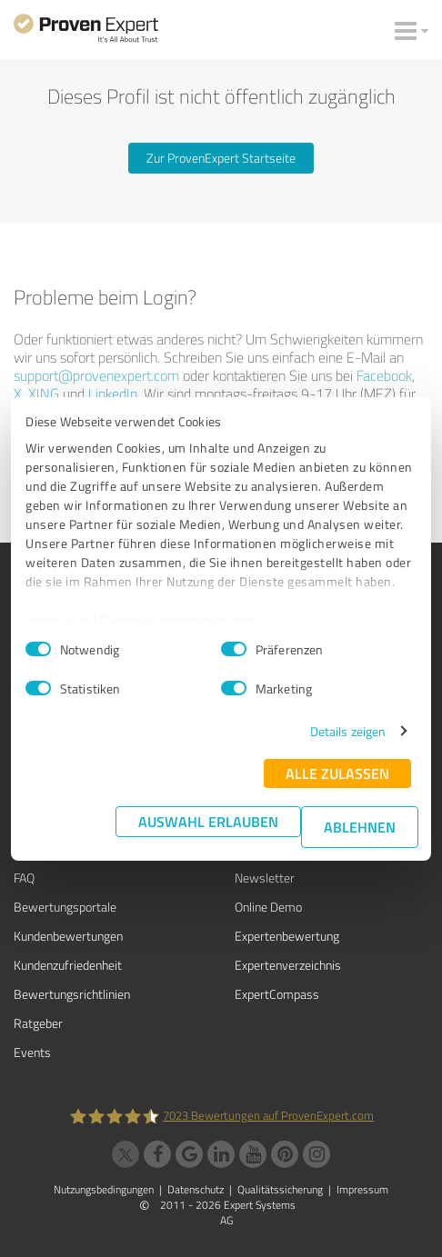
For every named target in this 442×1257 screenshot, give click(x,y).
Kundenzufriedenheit (68, 964)
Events (32, 1052)
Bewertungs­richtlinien (72, 994)
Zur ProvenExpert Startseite (221, 157)
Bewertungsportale (65, 906)
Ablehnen (360, 826)
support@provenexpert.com (96, 375)
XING (43, 394)
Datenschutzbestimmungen (180, 619)
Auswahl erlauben (208, 821)
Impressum (58, 619)
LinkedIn (112, 394)
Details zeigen (348, 731)
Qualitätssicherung (280, 1189)
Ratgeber (38, 1023)
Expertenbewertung (287, 935)
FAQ (24, 877)
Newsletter (265, 877)
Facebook (384, 375)
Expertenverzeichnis (288, 964)
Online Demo (268, 906)
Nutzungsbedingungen (104, 1189)
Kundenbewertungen (68, 935)
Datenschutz (195, 1189)
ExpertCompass (277, 994)
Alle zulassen (337, 773)
